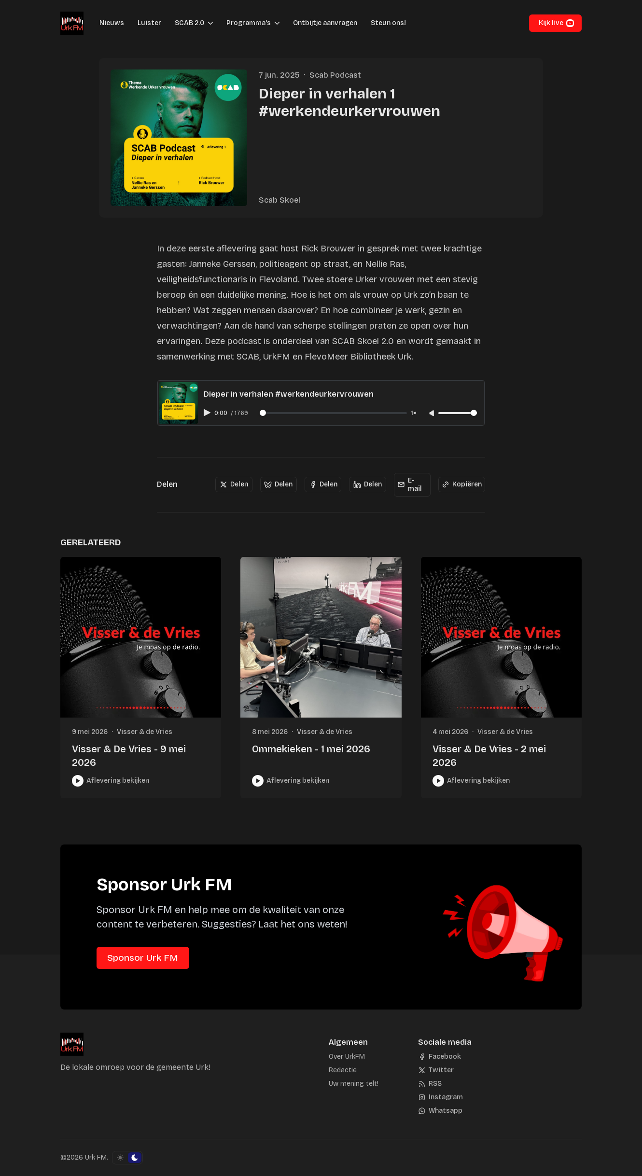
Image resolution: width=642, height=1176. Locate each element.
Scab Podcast (335, 75)
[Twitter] (436, 1070)
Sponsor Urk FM (142, 957)
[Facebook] (439, 1057)
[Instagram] (440, 1097)
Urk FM (96, 1157)
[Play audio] (208, 412)
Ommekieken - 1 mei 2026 (311, 749)
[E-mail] (412, 485)
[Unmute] (432, 413)
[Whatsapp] (440, 1111)
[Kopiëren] (461, 484)
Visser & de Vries (144, 732)
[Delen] (233, 484)
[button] (186, 23)
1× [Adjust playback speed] (414, 413)
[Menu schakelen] (210, 23)
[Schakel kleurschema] (127, 1157)
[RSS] (430, 1084)
